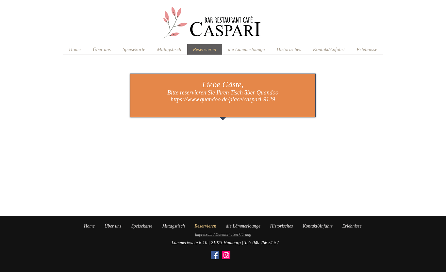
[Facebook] (215, 255)
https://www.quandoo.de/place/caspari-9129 (223, 99)
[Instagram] (226, 255)
